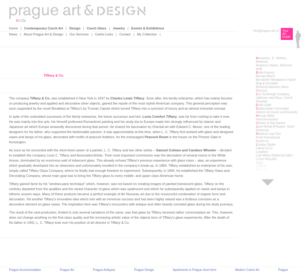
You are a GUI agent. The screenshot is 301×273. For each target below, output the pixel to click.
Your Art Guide (286, 33)
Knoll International (268, 137)
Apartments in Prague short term (194, 269)
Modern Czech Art (247, 269)
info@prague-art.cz (266, 30)
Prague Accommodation (25, 269)
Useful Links (104, 34)
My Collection (147, 34)
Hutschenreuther (267, 119)
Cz (24, 20)
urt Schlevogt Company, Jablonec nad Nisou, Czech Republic (274, 98)
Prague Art (67, 269)
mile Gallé (263, 105)
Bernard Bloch (265, 76)
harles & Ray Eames (270, 123)
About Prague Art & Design (43, 34)
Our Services (79, 34)
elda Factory (265, 72)
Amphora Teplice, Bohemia (274, 65)
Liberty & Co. (264, 148)
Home (13, 28)
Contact (125, 34)
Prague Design (144, 269)
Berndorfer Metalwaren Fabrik (276, 79)
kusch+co (262, 141)
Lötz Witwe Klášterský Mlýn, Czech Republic (274, 157)
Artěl (259, 69)
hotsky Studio (266, 144)
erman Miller (265, 115)
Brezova (261, 90)
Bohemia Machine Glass (272, 87)
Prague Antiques (104, 269)
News (13, 34)
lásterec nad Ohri (268, 133)
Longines (262, 151)
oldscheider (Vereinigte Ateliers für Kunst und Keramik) (276, 110)
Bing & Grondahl (267, 83)
